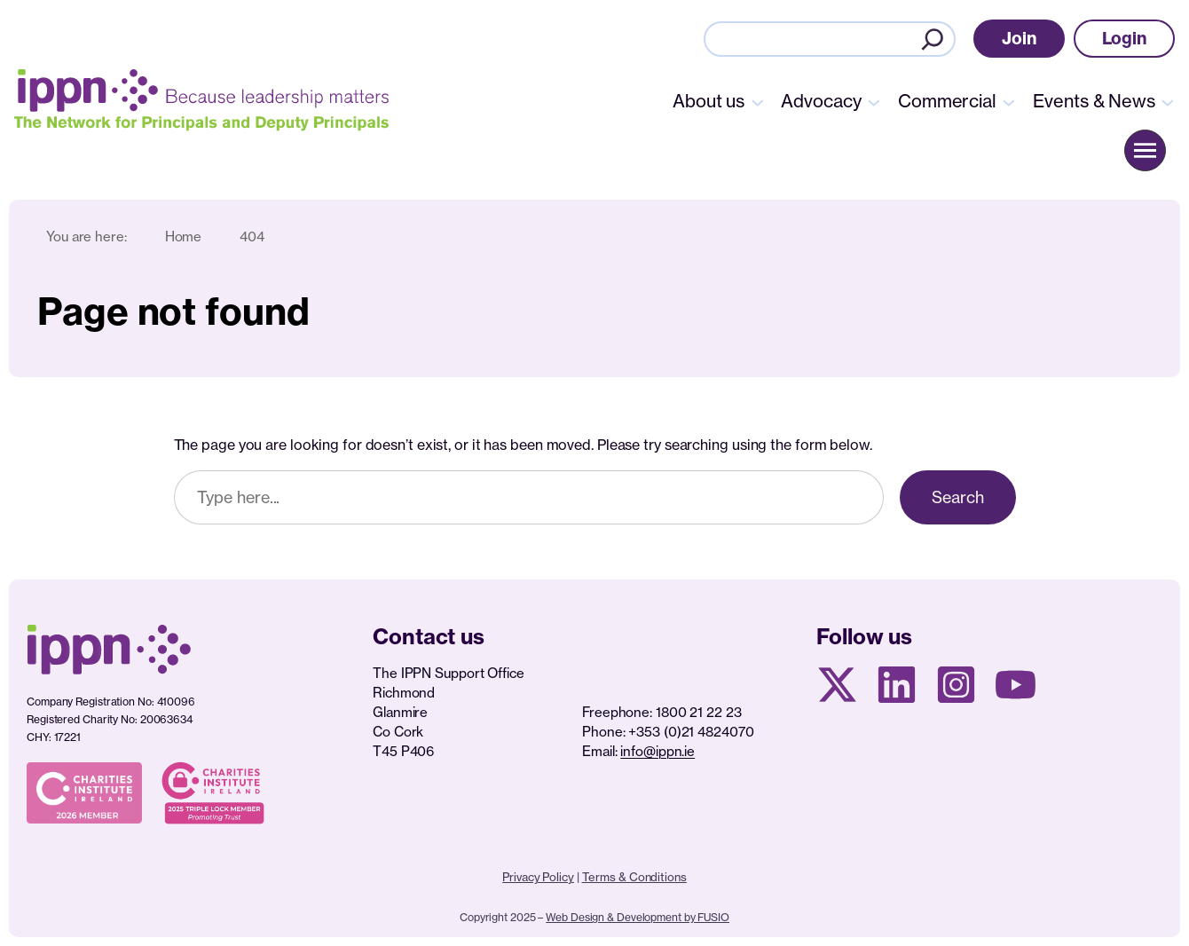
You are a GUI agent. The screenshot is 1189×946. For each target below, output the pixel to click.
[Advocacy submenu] (874, 101)
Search (957, 497)
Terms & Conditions (634, 877)
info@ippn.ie (657, 751)
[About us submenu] (758, 101)
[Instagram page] (956, 685)
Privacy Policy (538, 877)
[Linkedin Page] (896, 685)
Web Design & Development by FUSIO (637, 917)
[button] (1019, 39)
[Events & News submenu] (1168, 101)
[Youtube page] (1015, 685)
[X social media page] (837, 685)
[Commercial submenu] (1009, 101)
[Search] (932, 39)
